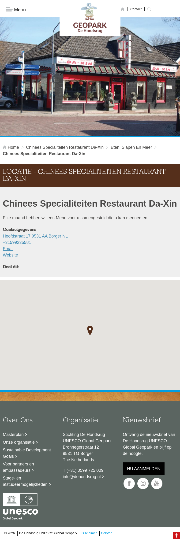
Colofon (106, 533)
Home (11, 147)
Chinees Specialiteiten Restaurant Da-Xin (65, 147)
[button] (90, 330)
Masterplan (13, 434)
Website (10, 255)
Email (8, 249)
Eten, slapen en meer (131, 147)
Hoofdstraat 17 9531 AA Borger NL (35, 236)
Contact (136, 9)
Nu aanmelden (143, 469)
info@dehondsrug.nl (82, 477)
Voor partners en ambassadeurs (18, 467)
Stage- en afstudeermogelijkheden (25, 481)
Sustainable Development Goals (27, 453)
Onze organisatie (19, 442)
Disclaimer (89, 533)
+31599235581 (17, 242)
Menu (16, 9)
